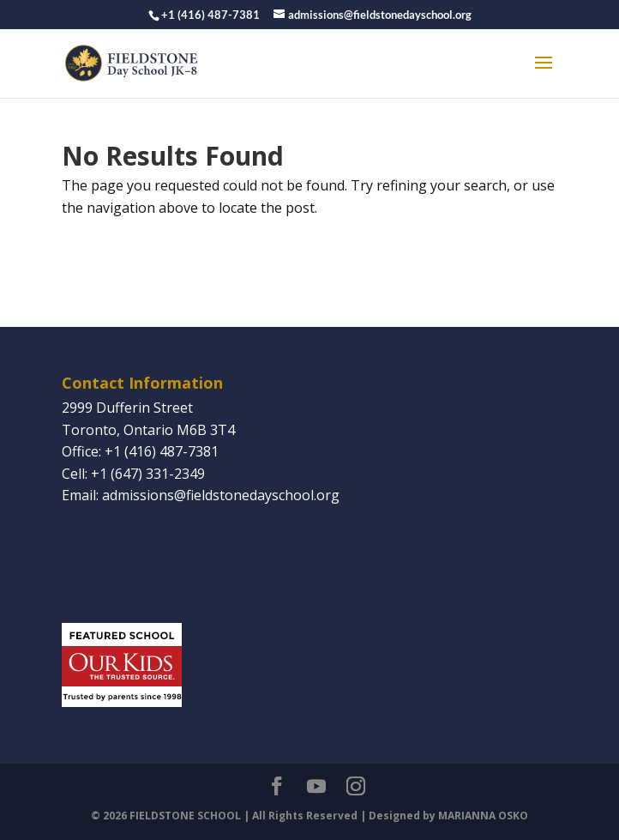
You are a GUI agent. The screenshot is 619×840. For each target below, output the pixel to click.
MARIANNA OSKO (483, 815)
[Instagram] (355, 788)
